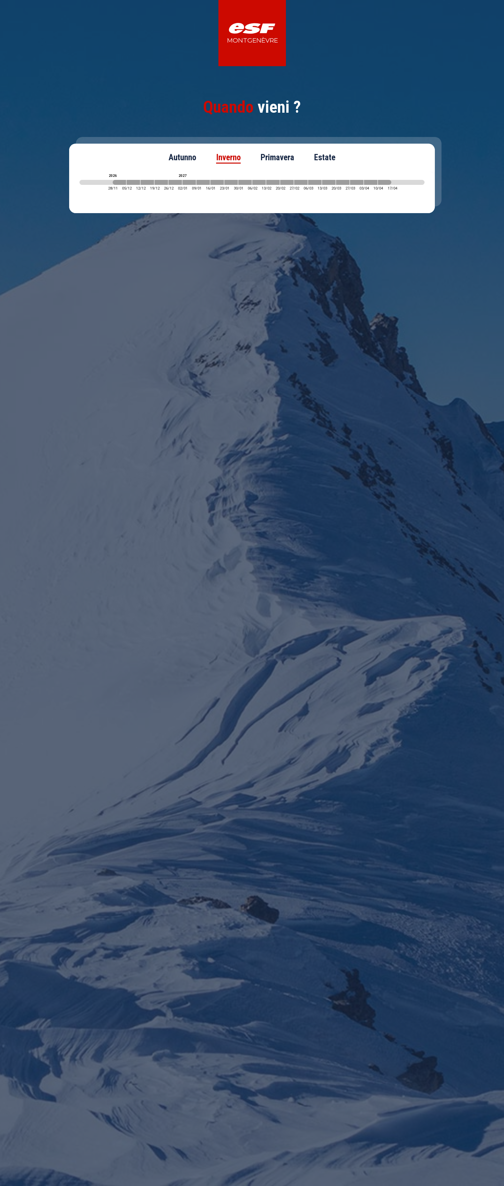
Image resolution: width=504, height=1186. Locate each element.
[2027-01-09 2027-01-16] (203, 182)
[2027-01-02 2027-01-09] (189, 182)
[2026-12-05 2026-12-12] (133, 182)
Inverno (228, 157)
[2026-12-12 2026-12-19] (147, 182)
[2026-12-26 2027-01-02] (175, 182)
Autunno (182, 157)
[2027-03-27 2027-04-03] (356, 182)
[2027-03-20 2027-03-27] (342, 182)
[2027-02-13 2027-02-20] (273, 182)
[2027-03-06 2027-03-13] (314, 182)
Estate (324, 157)
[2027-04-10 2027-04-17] (384, 182)
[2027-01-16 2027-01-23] (217, 182)
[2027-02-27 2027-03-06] (301, 182)
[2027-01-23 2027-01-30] (231, 182)
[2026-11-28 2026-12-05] (119, 182)
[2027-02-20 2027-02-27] (287, 182)
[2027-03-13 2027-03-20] (328, 182)
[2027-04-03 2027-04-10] (370, 182)
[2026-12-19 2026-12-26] (161, 182)
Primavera (277, 157)
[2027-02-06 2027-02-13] (259, 182)
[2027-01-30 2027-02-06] (245, 182)
